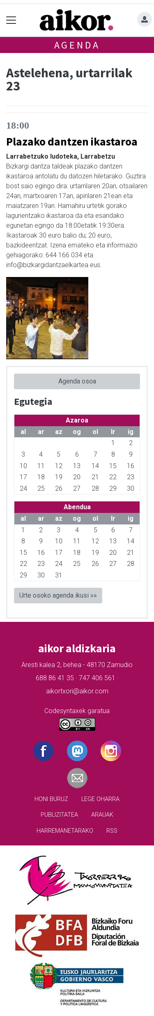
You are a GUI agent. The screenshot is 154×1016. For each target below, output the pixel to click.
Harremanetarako (65, 830)
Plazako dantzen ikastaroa (72, 141)
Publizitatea (59, 814)
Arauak (102, 814)
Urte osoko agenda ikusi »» (58, 595)
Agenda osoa (77, 381)
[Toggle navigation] (11, 20)
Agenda (77, 45)
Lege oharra (100, 799)
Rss (111, 830)
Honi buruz (51, 799)
